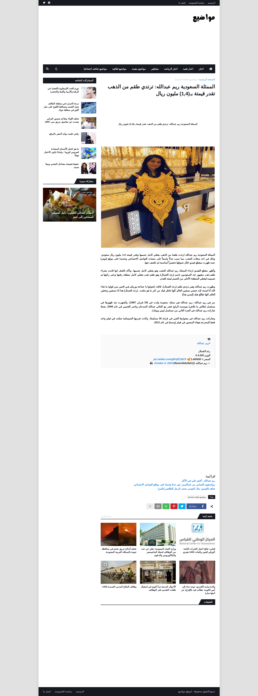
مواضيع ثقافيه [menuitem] (119, 68)
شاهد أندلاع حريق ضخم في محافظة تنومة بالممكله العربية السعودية (119, 550)
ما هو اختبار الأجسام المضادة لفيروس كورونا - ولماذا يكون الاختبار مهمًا (61, 152)
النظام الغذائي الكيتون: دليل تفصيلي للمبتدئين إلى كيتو (72, 214)
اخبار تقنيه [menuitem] (188, 68)
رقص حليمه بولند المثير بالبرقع (64, 133)
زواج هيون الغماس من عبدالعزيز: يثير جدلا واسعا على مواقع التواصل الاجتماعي (174, 484)
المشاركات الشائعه (84, 80)
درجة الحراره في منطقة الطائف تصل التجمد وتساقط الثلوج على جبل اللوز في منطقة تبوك (61, 106)
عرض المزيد (106, 516)
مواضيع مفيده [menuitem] (139, 68)
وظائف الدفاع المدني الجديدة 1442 (119, 586)
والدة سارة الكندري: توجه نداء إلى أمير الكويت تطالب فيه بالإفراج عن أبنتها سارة (198, 589)
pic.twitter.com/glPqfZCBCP (169, 359)
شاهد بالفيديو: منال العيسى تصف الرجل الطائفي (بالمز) (186, 488)
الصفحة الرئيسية (207, 79)
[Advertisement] (107, 35)
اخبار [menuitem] (201, 68)
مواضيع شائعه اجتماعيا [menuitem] (95, 68)
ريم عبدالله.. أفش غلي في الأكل (198, 480)
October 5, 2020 (163, 363)
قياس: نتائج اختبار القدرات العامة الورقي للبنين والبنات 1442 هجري (199, 550)
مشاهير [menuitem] (155, 68)
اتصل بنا (182, 3)
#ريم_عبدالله (203, 343)
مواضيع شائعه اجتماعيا (186, 79)
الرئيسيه (211, 3)
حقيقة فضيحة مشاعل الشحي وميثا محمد (62, 166)
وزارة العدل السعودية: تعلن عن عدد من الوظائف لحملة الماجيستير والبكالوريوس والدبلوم (158, 552)
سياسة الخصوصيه (196, 3)
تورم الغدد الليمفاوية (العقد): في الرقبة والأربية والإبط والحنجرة (63, 90)
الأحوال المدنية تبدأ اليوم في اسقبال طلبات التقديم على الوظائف (158, 588)
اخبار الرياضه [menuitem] (171, 68)
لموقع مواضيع (185, 691)
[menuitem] (210, 68)
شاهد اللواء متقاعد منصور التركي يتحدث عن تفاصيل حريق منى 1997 (62, 120)
